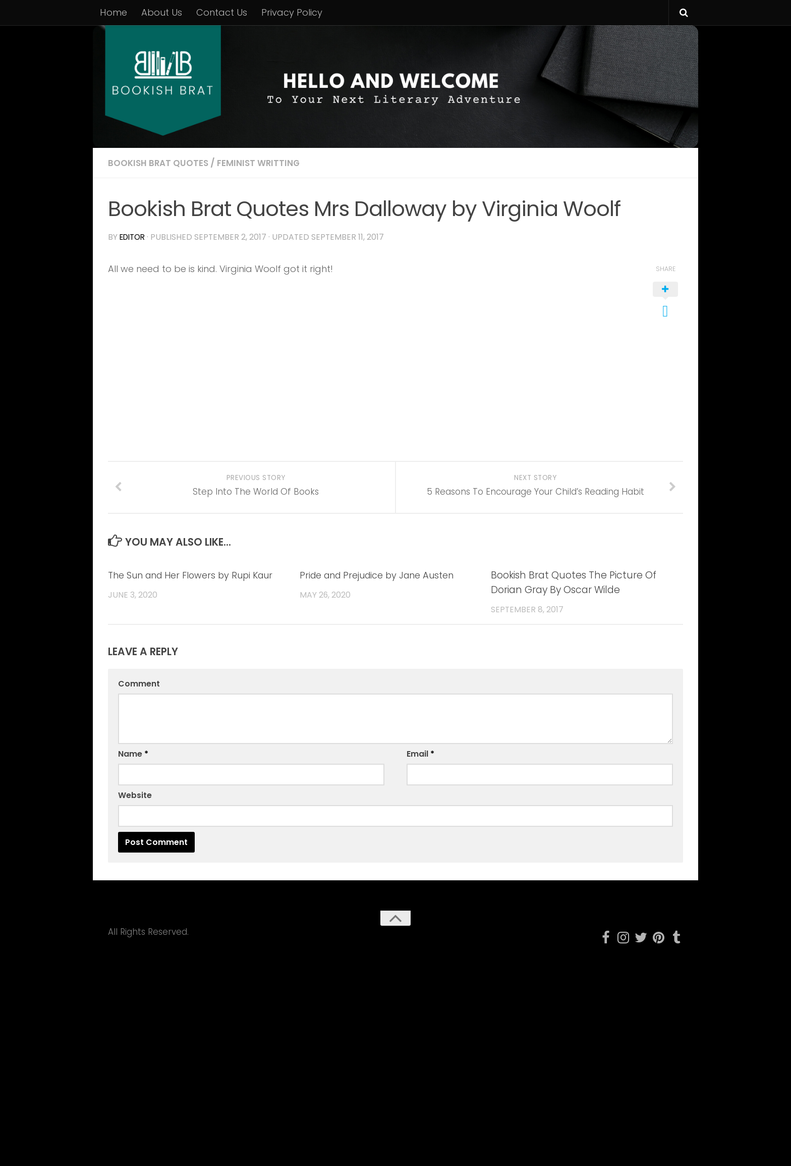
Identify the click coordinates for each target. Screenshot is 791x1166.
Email (420, 767)
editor (134, 237)
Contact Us (221, 12)
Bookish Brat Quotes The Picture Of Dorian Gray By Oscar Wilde (573, 596)
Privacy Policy (291, 12)
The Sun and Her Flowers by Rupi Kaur (198, 589)
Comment (139, 697)
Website (135, 809)
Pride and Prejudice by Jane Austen (384, 589)
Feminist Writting (266, 162)
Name (133, 767)
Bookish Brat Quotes (161, 162)
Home (113, 12)
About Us (161, 12)
